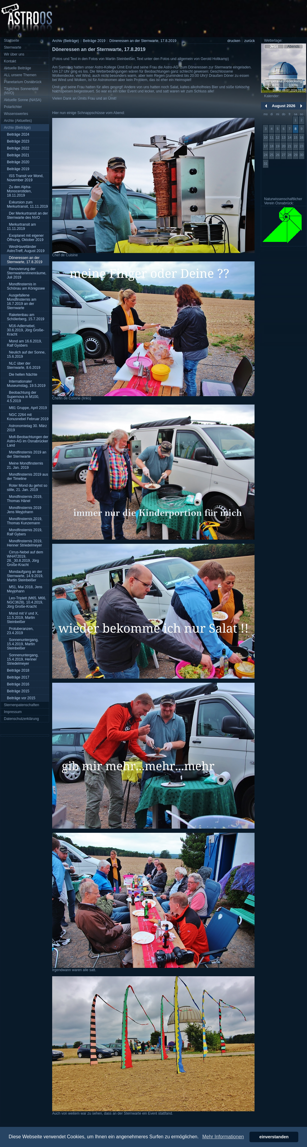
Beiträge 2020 (18, 162)
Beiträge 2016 (18, 684)
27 (283, 155)
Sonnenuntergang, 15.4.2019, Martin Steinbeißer (22, 644)
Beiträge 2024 (18, 134)
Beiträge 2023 (18, 141)
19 (277, 146)
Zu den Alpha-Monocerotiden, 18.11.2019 (19, 191)
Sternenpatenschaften (21, 705)
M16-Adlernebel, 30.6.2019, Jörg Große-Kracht (25, 330)
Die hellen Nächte (22, 374)
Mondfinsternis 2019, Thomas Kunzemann (24, 521)
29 (295, 155)
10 (265, 137)
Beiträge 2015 (18, 691)
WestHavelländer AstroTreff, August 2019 (25, 249)
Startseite (11, 40)
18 (271, 146)
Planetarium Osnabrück (22, 82)
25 (271, 155)
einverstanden (274, 1136)
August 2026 (283, 106)
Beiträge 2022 (18, 148)
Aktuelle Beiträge (17, 68)
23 (301, 146)
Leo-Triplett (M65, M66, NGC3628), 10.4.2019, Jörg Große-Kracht (26, 602)
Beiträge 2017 (18, 677)
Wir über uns (14, 54)
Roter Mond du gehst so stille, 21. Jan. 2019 (27, 487)
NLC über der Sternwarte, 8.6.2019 (23, 365)
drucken (234, 41)
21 (289, 146)
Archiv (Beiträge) (17, 127)
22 (295, 146)
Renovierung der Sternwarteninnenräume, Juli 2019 (26, 273)
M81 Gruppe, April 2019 (27, 408)
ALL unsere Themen (20, 75)
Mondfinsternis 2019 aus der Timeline (27, 476)
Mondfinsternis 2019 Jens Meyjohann (24, 510)
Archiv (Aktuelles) (18, 121)
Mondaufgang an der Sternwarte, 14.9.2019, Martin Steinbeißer (25, 576)
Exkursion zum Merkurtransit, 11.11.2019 (27, 204)
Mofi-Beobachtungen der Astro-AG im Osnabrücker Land (27, 441)
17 (265, 146)
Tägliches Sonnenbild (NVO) (21, 91)
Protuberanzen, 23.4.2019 (20, 631)
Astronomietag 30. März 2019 (27, 428)
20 (283, 146)
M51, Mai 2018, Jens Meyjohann (24, 589)
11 (271, 137)
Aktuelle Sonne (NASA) (22, 100)
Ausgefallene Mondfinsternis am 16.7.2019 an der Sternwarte (21, 301)
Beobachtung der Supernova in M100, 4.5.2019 (23, 396)
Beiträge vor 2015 (21, 698)
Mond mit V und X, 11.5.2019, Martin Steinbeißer (22, 617)
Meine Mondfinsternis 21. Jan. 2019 (25, 465)
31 (265, 163)
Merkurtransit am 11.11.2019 (21, 226)
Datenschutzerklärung (21, 719)
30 (301, 155)
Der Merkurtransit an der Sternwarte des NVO (27, 215)
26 (277, 155)
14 (289, 137)
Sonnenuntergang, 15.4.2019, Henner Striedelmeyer (22, 659)
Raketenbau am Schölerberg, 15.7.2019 (25, 317)
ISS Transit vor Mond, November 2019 (25, 178)
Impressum (13, 712)
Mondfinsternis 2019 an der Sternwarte (26, 454)
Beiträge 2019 (18, 169)
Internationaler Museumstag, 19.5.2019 (26, 383)
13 (283, 137)
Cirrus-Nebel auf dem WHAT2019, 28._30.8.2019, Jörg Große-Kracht (25, 558)
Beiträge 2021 (18, 155)
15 (295, 137)
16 (301, 137)
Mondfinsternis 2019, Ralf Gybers (24, 532)
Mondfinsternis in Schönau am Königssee (26, 286)
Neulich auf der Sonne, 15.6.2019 (26, 354)
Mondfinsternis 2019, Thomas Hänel (24, 499)
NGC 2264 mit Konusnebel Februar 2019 (28, 417)
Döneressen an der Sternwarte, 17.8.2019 (24, 260)
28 (289, 155)
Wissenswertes (16, 114)
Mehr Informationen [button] (223, 1136)
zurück (249, 41)
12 (277, 137)
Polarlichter (13, 107)
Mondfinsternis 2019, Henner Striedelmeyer (24, 543)
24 (265, 155)
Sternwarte (12, 47)
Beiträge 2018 (18, 670)
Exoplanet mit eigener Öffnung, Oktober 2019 (25, 237)
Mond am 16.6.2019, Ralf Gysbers (24, 343)
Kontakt (10, 61)
